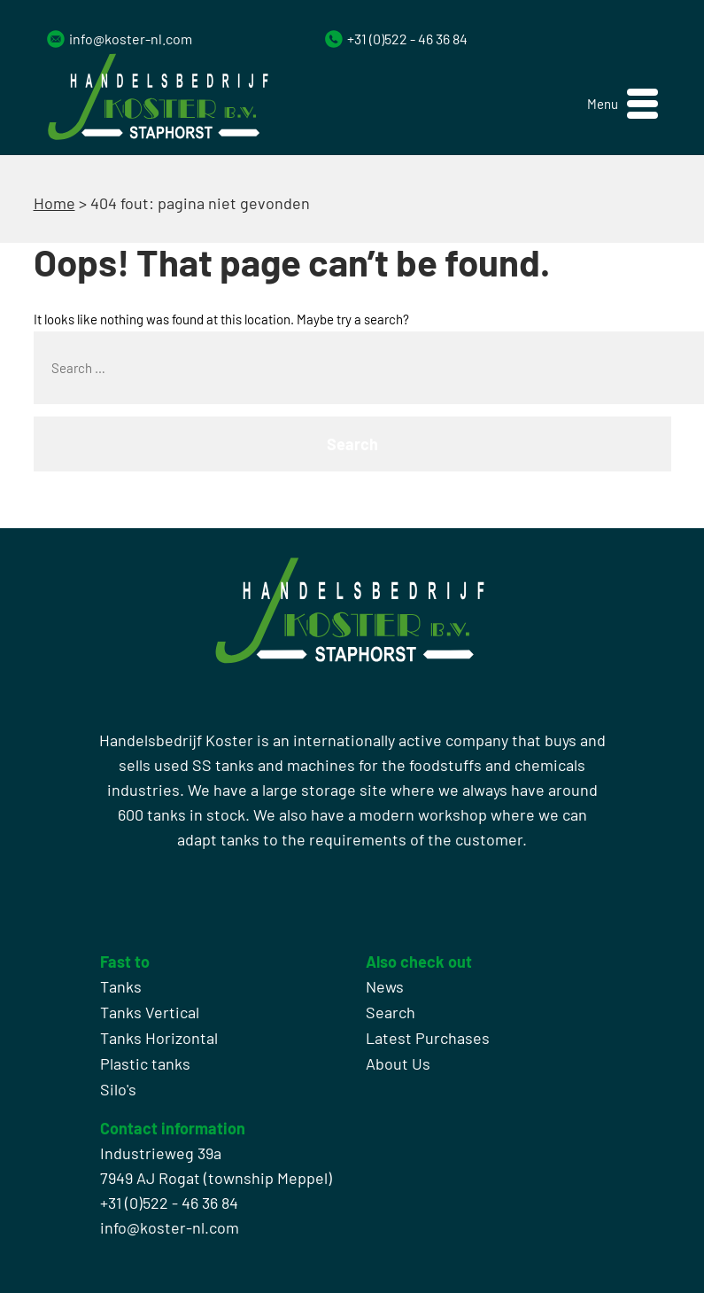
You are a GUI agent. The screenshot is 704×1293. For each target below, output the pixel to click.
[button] (622, 104)
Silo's (118, 1089)
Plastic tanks (145, 1063)
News (385, 986)
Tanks (121, 986)
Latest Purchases (428, 1038)
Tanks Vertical (149, 1012)
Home (54, 203)
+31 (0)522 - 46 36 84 (407, 38)
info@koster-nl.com (130, 38)
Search (390, 1012)
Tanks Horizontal (159, 1038)
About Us (398, 1063)
